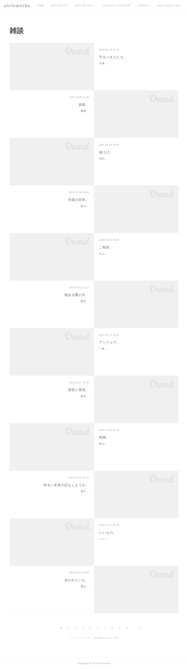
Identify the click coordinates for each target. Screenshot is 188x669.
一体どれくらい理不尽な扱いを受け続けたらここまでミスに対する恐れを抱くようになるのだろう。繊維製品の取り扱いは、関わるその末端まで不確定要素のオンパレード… (135, 353)
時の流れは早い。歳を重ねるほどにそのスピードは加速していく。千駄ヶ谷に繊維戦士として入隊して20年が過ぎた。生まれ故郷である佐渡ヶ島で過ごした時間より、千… (135, 448)
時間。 (104, 437)
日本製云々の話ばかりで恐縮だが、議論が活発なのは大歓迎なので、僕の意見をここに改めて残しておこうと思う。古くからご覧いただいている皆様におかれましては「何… (135, 68)
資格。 (83, 104)
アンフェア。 (109, 342)
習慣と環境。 (78, 390)
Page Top (94, 653)
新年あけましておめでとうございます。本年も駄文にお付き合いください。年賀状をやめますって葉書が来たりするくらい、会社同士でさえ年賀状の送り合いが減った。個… (53, 401)
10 (127, 628)
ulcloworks (17, 5)
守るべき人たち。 (113, 57)
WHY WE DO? (59, 5)
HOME (41, 5)
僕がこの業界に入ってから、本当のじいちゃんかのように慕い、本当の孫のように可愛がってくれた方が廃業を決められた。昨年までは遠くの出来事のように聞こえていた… (53, 496)
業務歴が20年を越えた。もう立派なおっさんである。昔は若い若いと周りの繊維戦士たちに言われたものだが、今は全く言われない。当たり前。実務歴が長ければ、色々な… (53, 115)
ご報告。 (106, 247)
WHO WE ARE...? (85, 5)
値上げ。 (106, 152)
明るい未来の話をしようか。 (66, 485)
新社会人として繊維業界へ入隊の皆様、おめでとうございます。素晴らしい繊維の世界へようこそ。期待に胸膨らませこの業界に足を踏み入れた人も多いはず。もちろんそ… (53, 306)
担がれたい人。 (76, 580)
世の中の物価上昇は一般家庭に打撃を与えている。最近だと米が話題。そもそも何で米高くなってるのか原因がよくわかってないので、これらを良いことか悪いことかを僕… (53, 211)
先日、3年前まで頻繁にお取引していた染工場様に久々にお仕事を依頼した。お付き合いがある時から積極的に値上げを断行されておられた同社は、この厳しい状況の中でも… (135, 163)
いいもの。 (108, 532)
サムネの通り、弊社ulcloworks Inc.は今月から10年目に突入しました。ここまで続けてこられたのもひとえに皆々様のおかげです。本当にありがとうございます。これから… (135, 258)
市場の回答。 (78, 200)
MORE (160, 5)
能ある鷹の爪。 (76, 295)
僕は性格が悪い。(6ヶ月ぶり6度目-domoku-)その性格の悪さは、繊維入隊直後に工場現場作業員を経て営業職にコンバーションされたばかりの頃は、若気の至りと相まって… (52, 591)
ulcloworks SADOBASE (116, 5)
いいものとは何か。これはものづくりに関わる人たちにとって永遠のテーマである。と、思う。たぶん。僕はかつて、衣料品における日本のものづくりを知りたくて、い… (135, 543)
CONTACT (143, 5)
